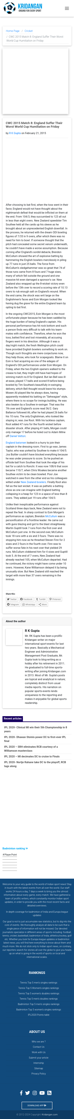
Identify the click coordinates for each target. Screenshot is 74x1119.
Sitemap (38, 1068)
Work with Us (38, 1052)
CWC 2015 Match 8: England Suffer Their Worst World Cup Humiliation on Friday (34, 124)
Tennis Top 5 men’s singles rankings (38, 982)
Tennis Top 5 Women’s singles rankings (38, 988)
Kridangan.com (50, 1114)
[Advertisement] (37, 809)
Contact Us (38, 1047)
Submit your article (38, 1057)
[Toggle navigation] (66, 8)
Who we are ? (38, 1041)
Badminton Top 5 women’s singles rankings (38, 1009)
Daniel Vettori (17, 436)
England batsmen (16, 442)
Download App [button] (37, 1105)
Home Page (12, 31)
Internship (38, 1063)
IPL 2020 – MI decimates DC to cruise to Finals (31, 756)
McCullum (51, 516)
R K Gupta (15, 133)
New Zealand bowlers (33, 482)
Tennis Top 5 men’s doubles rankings (39, 998)
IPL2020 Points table (38, 1015)
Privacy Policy (38, 1073)
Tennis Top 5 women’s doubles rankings (38, 993)
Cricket (29, 31)
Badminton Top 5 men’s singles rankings (38, 1004)
